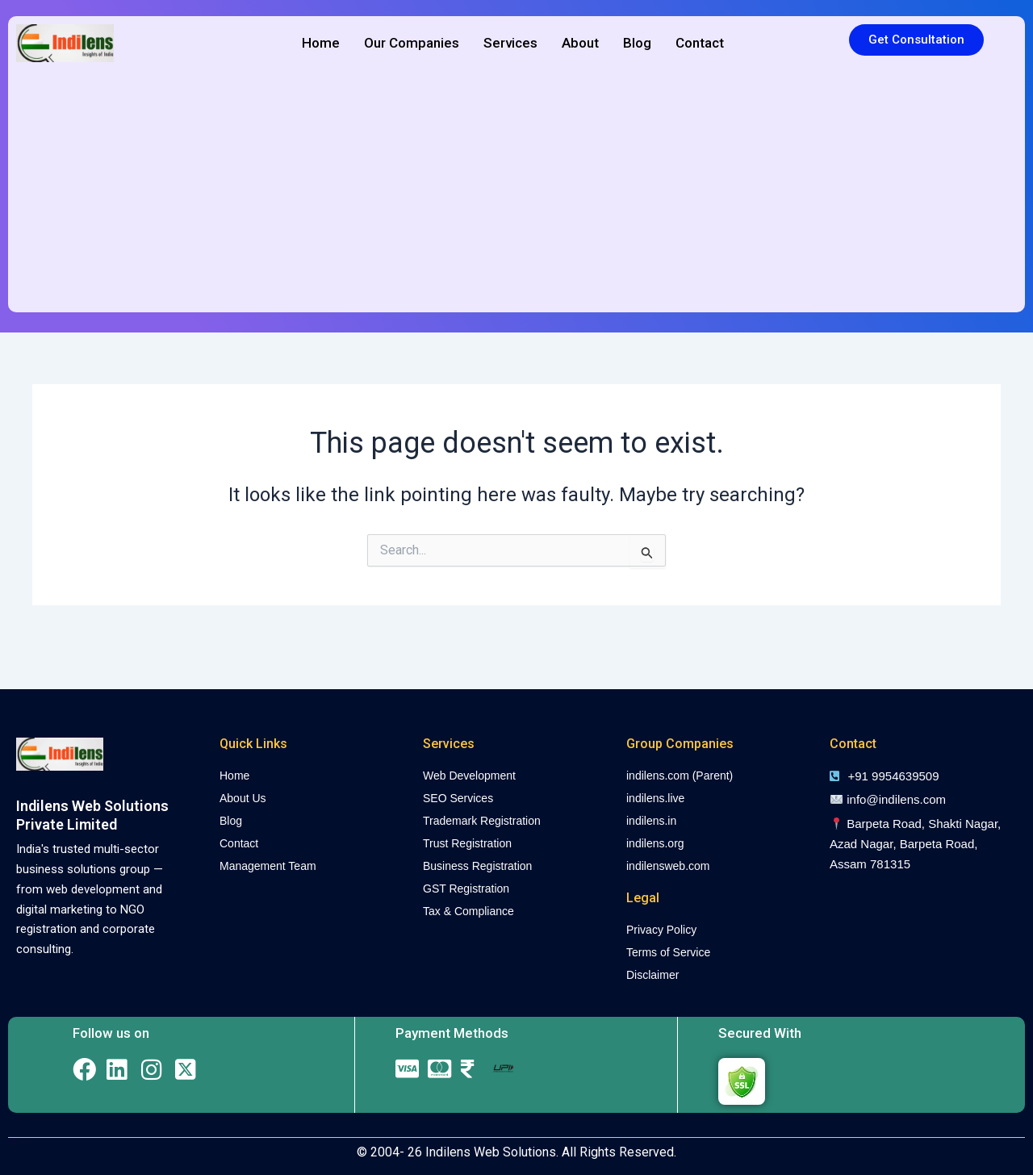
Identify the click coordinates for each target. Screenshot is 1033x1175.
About (580, 43)
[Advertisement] (516, 191)
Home (321, 43)
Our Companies (411, 43)
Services (510, 43)
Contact (699, 43)
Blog (637, 43)
